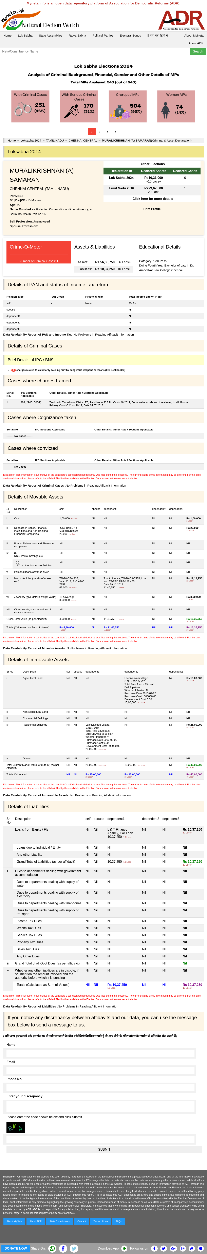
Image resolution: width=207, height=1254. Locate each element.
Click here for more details (152, 198)
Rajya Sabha (77, 35)
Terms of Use (101, 1221)
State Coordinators (60, 1221)
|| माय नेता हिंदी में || (158, 35)
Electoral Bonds (130, 35)
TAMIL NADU (55, 140)
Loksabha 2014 (30, 140)
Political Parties (103, 35)
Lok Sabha (25, 35)
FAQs (118, 1221)
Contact (81, 1221)
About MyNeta (194, 35)
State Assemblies (50, 35)
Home (7, 35)
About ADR (196, 43)
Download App (108, 1248)
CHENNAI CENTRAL (83, 140)
